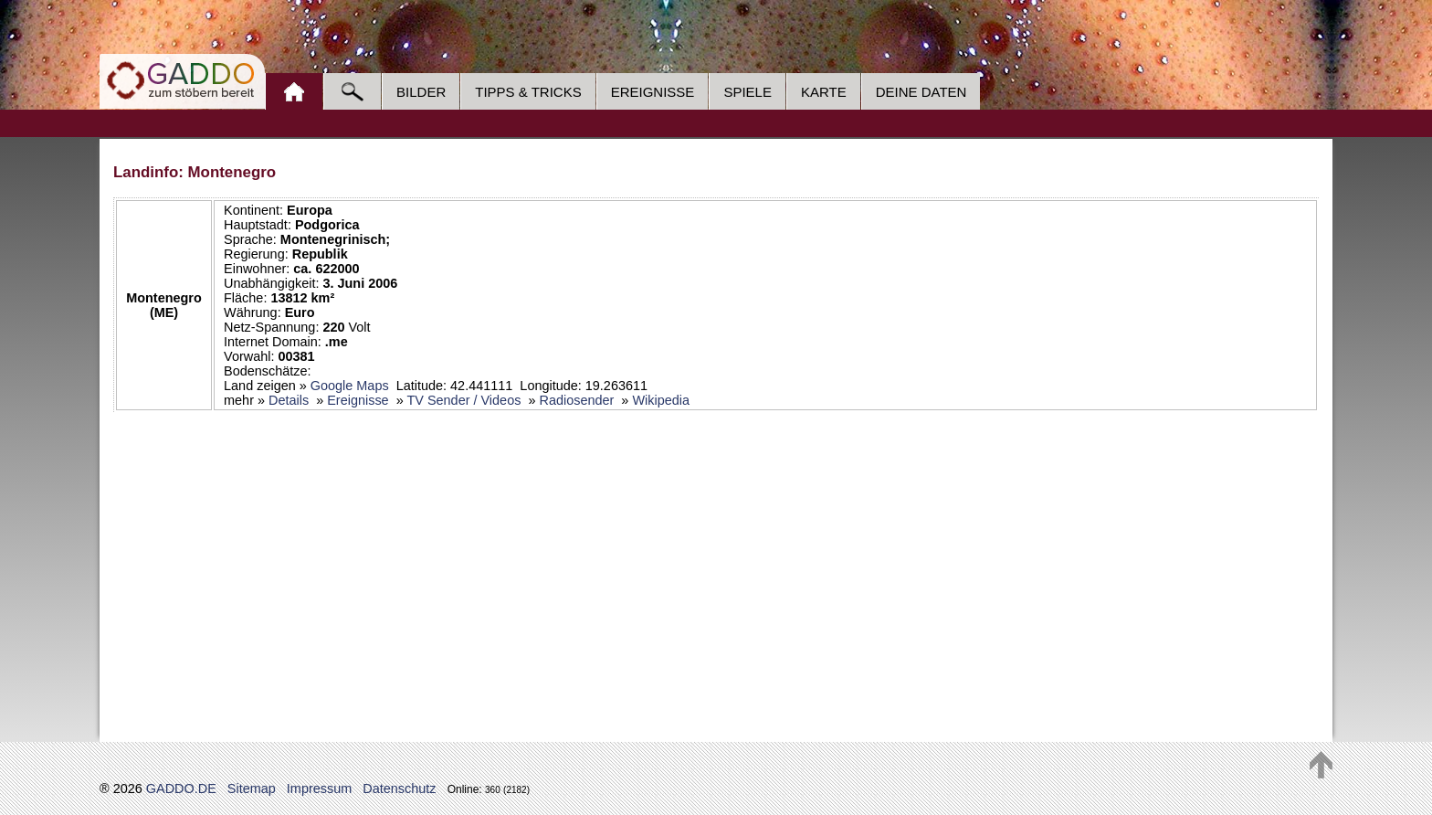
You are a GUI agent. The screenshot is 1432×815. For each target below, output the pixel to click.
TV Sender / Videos (463, 400)
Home (293, 91)
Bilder (421, 92)
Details (288, 400)
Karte (824, 92)
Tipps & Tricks (528, 92)
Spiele (747, 92)
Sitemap (251, 788)
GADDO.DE (181, 788)
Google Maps (350, 385)
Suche (352, 91)
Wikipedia (661, 400)
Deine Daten (921, 92)
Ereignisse (653, 92)
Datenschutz (399, 788)
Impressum (319, 788)
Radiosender (576, 400)
